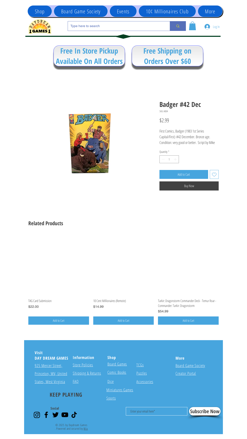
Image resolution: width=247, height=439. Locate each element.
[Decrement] (162, 159)
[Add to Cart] (58, 320)
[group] (123, 280)
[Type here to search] (115, 26)
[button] (123, 11)
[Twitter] (55, 415)
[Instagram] (37, 415)
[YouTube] (65, 415)
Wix (86, 429)
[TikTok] (74, 415)
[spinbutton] (169, 159)
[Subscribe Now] (205, 411)
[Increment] (175, 159)
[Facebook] (46, 415)
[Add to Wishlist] (214, 174)
